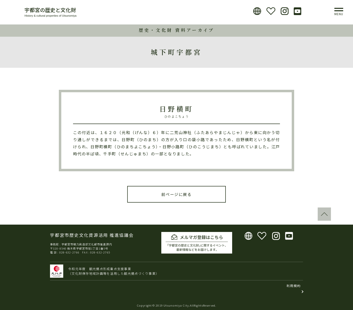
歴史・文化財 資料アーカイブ (176, 30)
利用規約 (294, 285)
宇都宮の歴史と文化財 (50, 9)
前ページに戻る (176, 194)
